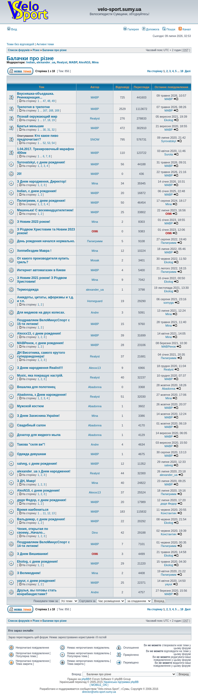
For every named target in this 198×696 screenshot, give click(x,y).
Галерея (131, 29)
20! (19, 174)
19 (53, 120)
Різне (35, 50)
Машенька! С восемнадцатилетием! (45, 210)
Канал (185, 29)
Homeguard (94, 301)
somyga (168, 302)
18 (181, 71)
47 (44, 101)
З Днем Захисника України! (38, 416)
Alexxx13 (95, 367)
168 (51, 110)
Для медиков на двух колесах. (41, 312)
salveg (168, 465)
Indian (30, 62)
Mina (95, 62)
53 (48, 143)
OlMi (169, 213)
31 (48, 129)
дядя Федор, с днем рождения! (41, 500)
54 (53, 143)
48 (48, 101)
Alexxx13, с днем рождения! (39, 333)
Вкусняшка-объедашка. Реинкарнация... (35, 95)
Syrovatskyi (168, 141)
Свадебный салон (31, 425)
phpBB (85, 679)
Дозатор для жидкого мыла (38, 435)
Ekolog (168, 120)
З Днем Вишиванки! (32, 554)
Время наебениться (32, 510)
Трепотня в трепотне (33, 107)
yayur (168, 584)
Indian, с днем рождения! (37, 191)
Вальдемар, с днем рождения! (41, 519)
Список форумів (19, 50)
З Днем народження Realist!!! (40, 368)
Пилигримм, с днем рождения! (41, 201)
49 (53, 101)
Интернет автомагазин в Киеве (41, 270)
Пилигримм (94, 241)
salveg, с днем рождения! (37, 464)
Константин (168, 513)
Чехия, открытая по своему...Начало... (32, 530)
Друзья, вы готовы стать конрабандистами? (37, 592)
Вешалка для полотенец (36, 387)
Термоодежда (28, 289)
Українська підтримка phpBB (121, 682)
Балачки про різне (55, 50)
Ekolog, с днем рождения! (37, 561)
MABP (73, 62)
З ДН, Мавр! (26, 481)
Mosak (94, 260)
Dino (95, 532)
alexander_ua (45, 62)
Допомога (150, 29)
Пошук (168, 29)
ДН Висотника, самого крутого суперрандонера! (41, 354)
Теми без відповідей (20, 44)
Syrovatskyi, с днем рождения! (41, 162)
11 (44, 513)
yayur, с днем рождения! (36, 581)
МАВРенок (169, 346)
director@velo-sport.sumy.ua (99, 691)
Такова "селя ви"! (31, 444)
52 (44, 143)
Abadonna (94, 387)
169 (57, 110)
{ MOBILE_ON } (99, 684)
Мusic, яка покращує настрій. (40, 375)
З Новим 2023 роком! (33, 222)
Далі (188, 71)
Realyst (62, 62)
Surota (168, 154)
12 (48, 513)
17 (44, 120)
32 (53, 129)
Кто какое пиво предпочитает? (37, 137)
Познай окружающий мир (37, 116)
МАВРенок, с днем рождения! (40, 343)
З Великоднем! (28, 573)
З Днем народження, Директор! (41, 181)
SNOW (94, 139)
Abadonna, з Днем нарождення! (42, 395)
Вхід (12, 29)
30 (44, 129)
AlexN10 (84, 62)
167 (45, 110)
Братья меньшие (30, 126)
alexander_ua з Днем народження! (43, 471)
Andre (95, 312)
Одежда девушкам (31, 454)
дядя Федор (168, 503)
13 (53, 513)
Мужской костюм (30, 406)
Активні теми (45, 44)
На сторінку (155, 71)
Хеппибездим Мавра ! (34, 251)
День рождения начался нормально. (46, 241)
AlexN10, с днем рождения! (38, 490)
